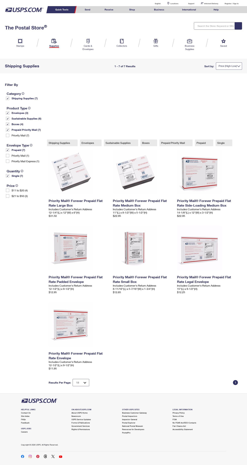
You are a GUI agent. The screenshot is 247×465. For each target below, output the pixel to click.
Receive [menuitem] (109, 9)
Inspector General (129, 419)
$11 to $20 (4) (20, 190)
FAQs (23, 419)
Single (221, 142)
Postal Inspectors (129, 416)
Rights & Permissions (80, 429)
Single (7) (17, 175)
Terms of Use (178, 416)
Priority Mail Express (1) (25, 161)
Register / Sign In (232, 3)
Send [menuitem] (87, 9)
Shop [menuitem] (132, 9)
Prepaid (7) (18, 149)
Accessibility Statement (183, 429)
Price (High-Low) (228, 65)
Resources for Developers (133, 429)
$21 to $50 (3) (20, 195)
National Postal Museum (132, 426)
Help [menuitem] (216, 9)
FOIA (175, 419)
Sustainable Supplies (118, 142)
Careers (24, 432)
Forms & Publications (80, 423)
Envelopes (88, 142)
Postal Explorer (128, 423)
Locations (174, 3)
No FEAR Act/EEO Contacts (184, 423)
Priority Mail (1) (20, 155)
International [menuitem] (189, 9)
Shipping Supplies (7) (25, 98)
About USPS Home (79, 413)
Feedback (25, 423)
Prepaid (201, 142)
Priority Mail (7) (20, 135)
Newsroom (76, 416)
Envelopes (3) (20, 112)
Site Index (25, 416)
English (154, 3)
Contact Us (26, 413)
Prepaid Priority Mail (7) (26, 129)
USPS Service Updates (81, 419)
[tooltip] (23, 93)
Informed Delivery (211, 3)
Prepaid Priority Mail (173, 142)
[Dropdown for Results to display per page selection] (81, 382)
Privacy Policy (179, 413)
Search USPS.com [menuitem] (232, 9)
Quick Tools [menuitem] (61, 9)
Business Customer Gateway (134, 413)
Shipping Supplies (60, 142)
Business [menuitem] (159, 9)
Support (191, 3)
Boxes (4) (17, 124)
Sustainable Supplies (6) (26, 118)
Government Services (80, 426)
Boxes (146, 142)
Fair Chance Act (179, 426)
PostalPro (126, 433)
